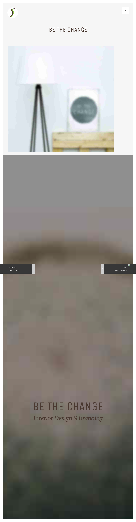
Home (63, 10)
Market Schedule (94, 10)
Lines (75, 10)
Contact (114, 10)
